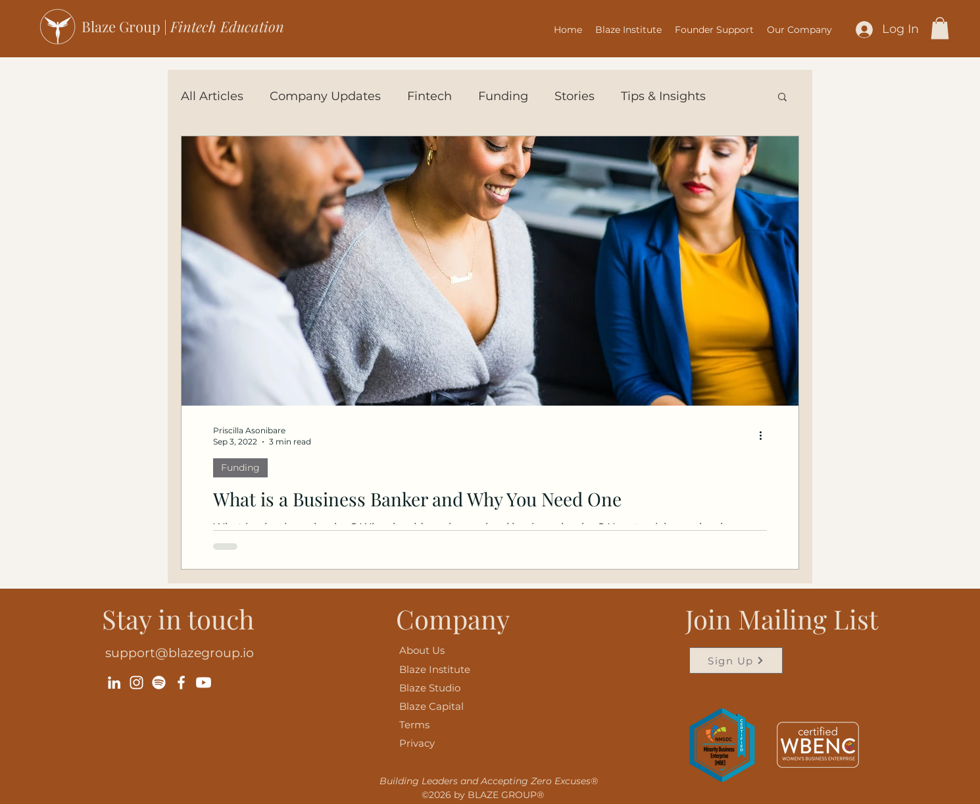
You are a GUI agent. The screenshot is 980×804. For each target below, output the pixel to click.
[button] (714, 30)
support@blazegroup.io (179, 652)
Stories (574, 96)
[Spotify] (159, 682)
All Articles (212, 96)
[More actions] (765, 435)
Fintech (429, 96)
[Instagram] (136, 682)
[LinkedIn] (114, 682)
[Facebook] (181, 682)
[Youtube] (203, 682)
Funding (503, 96)
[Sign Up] (736, 660)
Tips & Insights (663, 96)
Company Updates (325, 96)
